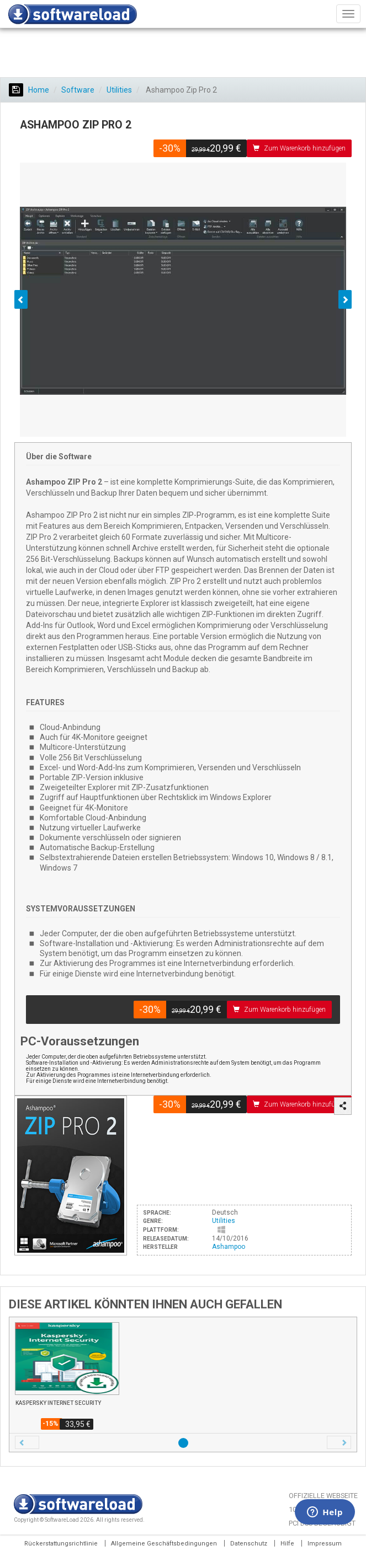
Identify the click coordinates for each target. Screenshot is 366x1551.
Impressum (324, 1543)
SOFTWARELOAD (72, 14)
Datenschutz (248, 1543)
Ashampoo (228, 1247)
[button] (27, 1442)
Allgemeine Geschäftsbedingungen (164, 1543)
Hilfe (287, 1543)
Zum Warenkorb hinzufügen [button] (299, 148)
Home (29, 89)
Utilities (119, 89)
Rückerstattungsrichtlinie (61, 1543)
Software (77, 89)
